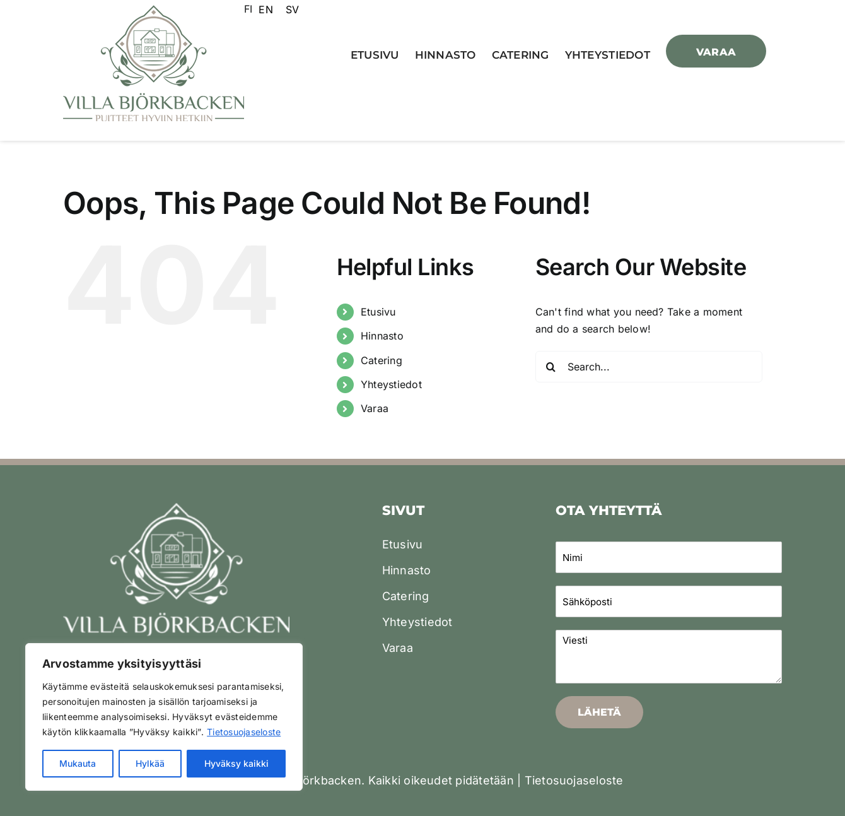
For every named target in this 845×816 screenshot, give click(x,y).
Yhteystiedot (391, 384)
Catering (381, 360)
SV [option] (292, 9)
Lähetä (599, 712)
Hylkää (150, 763)
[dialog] (821, 791)
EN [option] (265, 9)
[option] (265, 9)
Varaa (374, 408)
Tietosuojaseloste (244, 731)
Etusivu (378, 311)
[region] (164, 717)
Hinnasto (382, 335)
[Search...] (648, 366)
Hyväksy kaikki (236, 763)
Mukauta (77, 763)
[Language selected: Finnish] (274, 9)
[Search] (551, 366)
